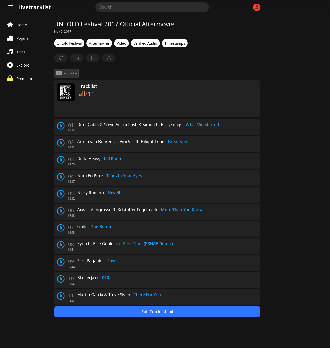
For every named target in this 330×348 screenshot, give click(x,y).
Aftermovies (99, 43)
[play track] (61, 126)
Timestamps (174, 43)
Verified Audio (145, 43)
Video (121, 43)
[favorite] (61, 58)
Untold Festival (69, 43)
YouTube (66, 73)
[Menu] (10, 7)
